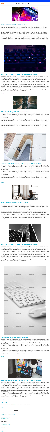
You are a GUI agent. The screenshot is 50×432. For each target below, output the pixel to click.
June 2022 (2, 431)
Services (19, 3)
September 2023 (3, 427)
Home (16, 3)
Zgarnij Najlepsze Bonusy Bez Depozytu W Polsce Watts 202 (8, 414)
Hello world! (4, 403)
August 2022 (2, 430)
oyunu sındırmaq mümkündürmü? (5, 418)
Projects (26, 3)
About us (23, 3)
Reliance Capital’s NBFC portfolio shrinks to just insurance (14, 112)
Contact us (29, 3)
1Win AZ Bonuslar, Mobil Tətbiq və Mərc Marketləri (7, 419)
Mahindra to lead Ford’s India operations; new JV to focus (14, 24)
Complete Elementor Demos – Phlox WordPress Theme (10, 404)
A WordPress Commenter (4, 424)
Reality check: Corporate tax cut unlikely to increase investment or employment (19, 74)
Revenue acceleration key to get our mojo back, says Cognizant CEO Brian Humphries (21, 164)
